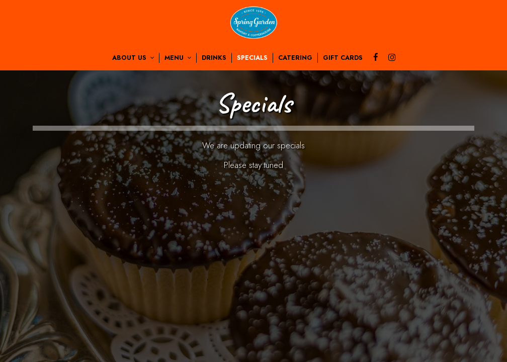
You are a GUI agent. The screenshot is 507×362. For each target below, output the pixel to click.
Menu (177, 57)
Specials (252, 57)
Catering (295, 57)
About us (133, 57)
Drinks (214, 57)
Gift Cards (343, 57)
